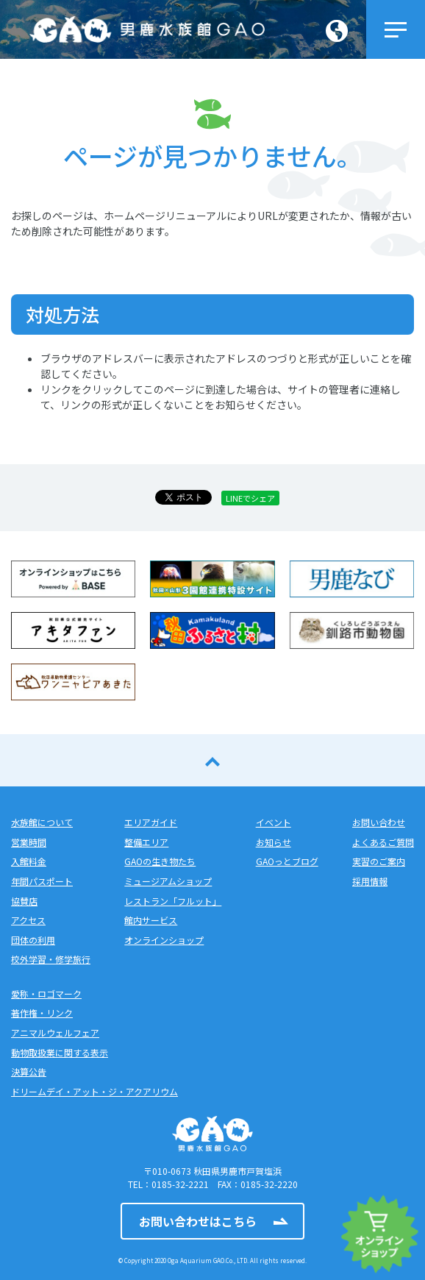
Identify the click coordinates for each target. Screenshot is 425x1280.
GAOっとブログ (287, 861)
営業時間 (28, 842)
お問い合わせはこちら (198, 1221)
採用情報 (370, 881)
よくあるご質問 (383, 842)
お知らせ (273, 842)
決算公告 (28, 1071)
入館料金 (28, 861)
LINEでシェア (250, 498)
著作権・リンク (42, 1012)
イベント (273, 822)
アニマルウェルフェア (55, 1032)
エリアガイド (150, 822)
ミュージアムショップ (168, 881)
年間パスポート (42, 881)
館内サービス (150, 920)
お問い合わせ (378, 822)
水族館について (42, 822)
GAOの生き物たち (160, 861)
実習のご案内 (378, 861)
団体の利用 (33, 940)
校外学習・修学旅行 (50, 959)
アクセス (28, 920)
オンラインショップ (164, 940)
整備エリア (146, 842)
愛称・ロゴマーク (46, 993)
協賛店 (24, 901)
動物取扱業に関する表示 (59, 1052)
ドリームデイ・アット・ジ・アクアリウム (94, 1091)
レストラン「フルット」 (172, 901)
